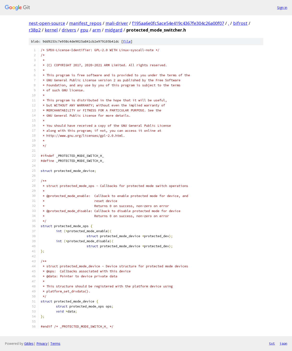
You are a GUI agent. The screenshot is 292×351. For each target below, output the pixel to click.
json (283, 343)
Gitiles (29, 343)
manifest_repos (85, 23)
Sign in (282, 7)
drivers (69, 30)
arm (96, 30)
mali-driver (117, 23)
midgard (113, 30)
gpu (84, 30)
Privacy (41, 343)
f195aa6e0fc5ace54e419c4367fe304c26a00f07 (178, 23)
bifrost (240, 23)
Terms (55, 343)
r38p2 (35, 30)
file (127, 41)
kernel (51, 30)
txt (272, 343)
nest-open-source (47, 23)
